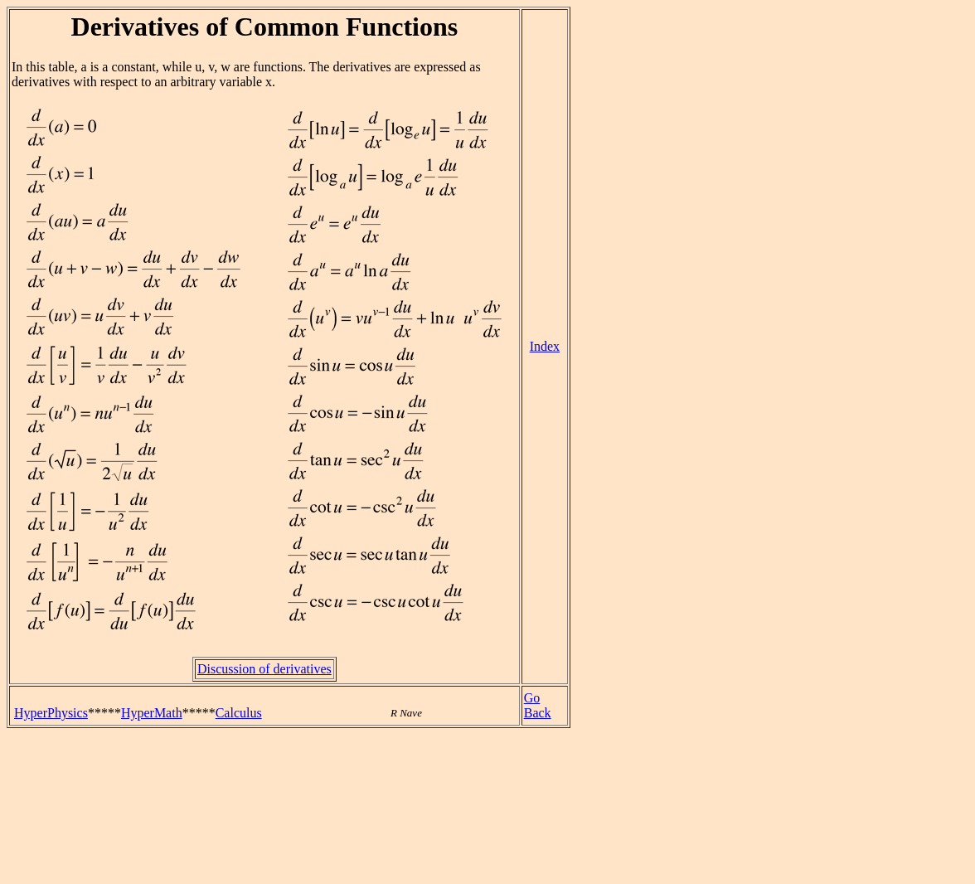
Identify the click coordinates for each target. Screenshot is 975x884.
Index (545, 346)
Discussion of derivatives (264, 669)
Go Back (537, 705)
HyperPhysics (51, 713)
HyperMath (151, 713)
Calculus (239, 713)
